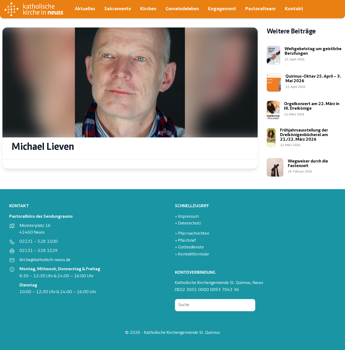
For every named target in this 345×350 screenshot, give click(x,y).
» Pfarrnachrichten (192, 233)
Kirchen (148, 9)
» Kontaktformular (192, 254)
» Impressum (187, 216)
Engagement (222, 9)
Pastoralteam (260, 9)
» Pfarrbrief (185, 240)
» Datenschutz (188, 223)
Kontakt (294, 9)
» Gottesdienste (189, 247)
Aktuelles (85, 9)
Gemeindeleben (182, 9)
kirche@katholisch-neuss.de (44, 260)
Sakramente (117, 9)
